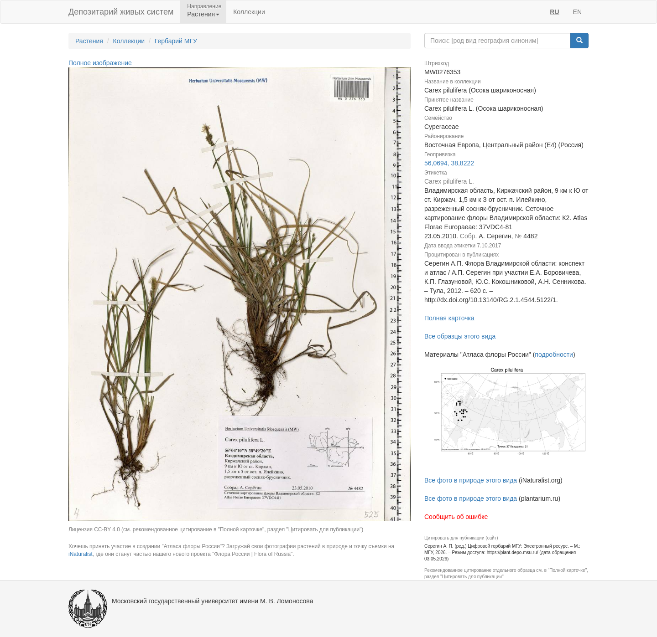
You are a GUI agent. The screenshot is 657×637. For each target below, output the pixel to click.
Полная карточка (449, 318)
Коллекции (249, 11)
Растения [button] (203, 14)
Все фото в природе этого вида (470, 480)
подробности (554, 354)
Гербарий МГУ (176, 41)
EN (577, 11)
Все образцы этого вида (459, 336)
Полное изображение (100, 63)
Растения (89, 41)
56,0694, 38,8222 (449, 163)
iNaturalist (80, 554)
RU (554, 11)
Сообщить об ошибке (456, 516)
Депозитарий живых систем (120, 11)
